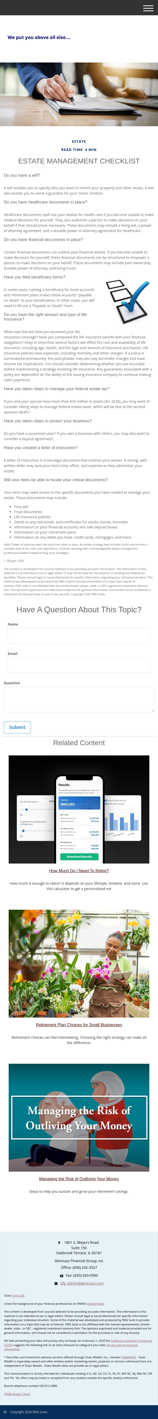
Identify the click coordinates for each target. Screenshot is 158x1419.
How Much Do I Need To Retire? (79, 870)
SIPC (133, 1357)
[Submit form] (17, 727)
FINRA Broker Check (17, 1394)
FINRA (125, 1357)
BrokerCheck (95, 1304)
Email (13, 653)
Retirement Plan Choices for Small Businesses (79, 1024)
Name (13, 624)
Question (12, 682)
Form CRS (18, 1295)
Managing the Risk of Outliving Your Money (79, 1178)
